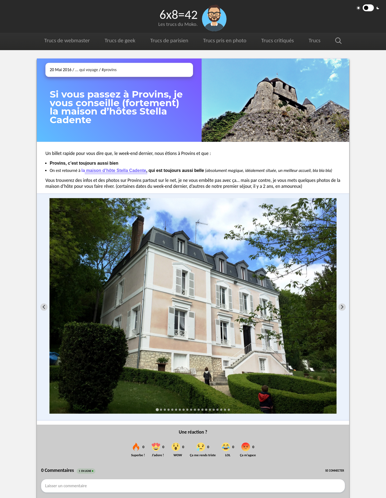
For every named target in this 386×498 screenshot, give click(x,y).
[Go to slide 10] (191, 410)
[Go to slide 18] (221, 410)
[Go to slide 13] (202, 410)
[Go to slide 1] (157, 409)
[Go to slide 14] (206, 410)
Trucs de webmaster (67, 40)
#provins (109, 69)
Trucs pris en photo (224, 40)
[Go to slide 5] (172, 410)
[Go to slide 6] (176, 410)
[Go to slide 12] (199, 410)
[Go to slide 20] (229, 410)
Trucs (314, 40)
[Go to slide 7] (180, 410)
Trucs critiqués (277, 40)
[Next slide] (342, 307)
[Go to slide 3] (165, 410)
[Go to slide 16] (214, 410)
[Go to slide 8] (184, 410)
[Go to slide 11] (195, 410)
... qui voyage (86, 69)
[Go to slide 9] (187, 410)
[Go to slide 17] (217, 410)
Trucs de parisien (169, 40)
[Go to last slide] (44, 307)
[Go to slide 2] (161, 410)
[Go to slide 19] (225, 410)
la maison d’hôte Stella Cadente (113, 170)
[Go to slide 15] (210, 410)
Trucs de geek (120, 40)
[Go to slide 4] (168, 410)
